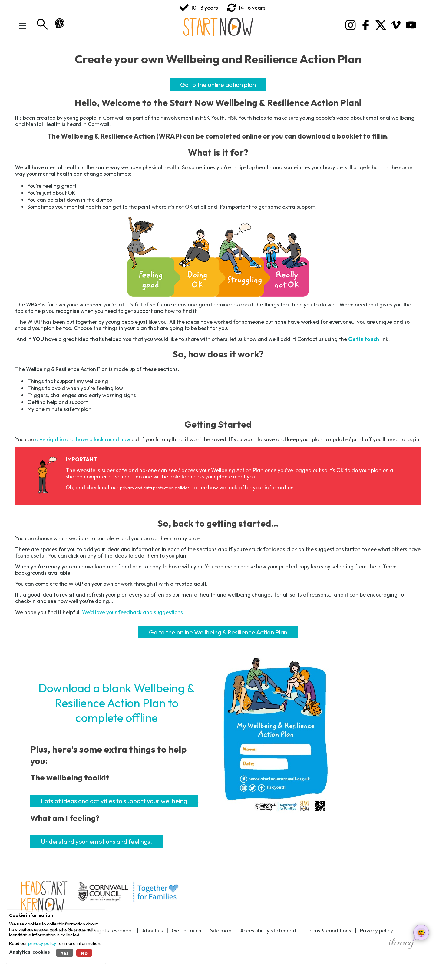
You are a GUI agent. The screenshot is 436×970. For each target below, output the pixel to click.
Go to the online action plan (218, 84)
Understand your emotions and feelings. (96, 841)
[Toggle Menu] (22, 25)
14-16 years (246, 7)
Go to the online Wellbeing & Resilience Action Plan (218, 632)
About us (152, 930)
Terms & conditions (328, 930)
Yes (65, 953)
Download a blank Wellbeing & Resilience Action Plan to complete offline (116, 702)
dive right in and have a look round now (82, 439)
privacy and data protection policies (155, 488)
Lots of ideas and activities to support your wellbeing (114, 801)
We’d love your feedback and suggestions (132, 612)
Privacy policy (376, 930)
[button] (59, 23)
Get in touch (186, 930)
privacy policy (42, 943)
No (84, 953)
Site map (220, 930)
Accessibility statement (268, 930)
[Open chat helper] (421, 932)
